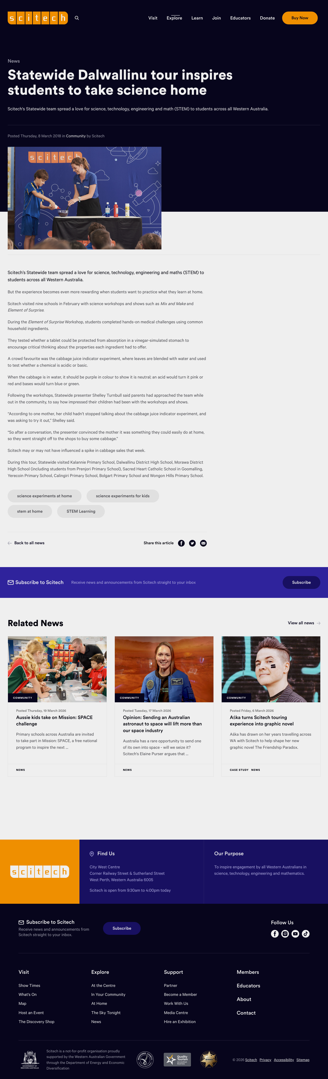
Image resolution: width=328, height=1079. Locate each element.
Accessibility (284, 1059)
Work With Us (176, 1003)
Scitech (251, 1059)
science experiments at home (44, 496)
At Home (99, 1003)
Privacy (265, 1059)
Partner (170, 985)
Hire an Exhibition (180, 1021)
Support (173, 972)
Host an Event (31, 1012)
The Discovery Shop (36, 1021)
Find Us (106, 853)
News (14, 61)
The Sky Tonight (106, 1012)
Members (248, 972)
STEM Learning (81, 511)
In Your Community (108, 994)
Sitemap (303, 1059)
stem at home (30, 511)
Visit (23, 972)
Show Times (29, 985)
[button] (152, 18)
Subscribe (301, 582)
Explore (100, 972)
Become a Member (180, 994)
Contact (246, 1013)
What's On (27, 994)
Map (25, 1003)
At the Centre (103, 985)
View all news (304, 623)
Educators (248, 986)
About (244, 999)
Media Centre (176, 1012)
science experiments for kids (123, 496)
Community (76, 136)
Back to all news (26, 543)
